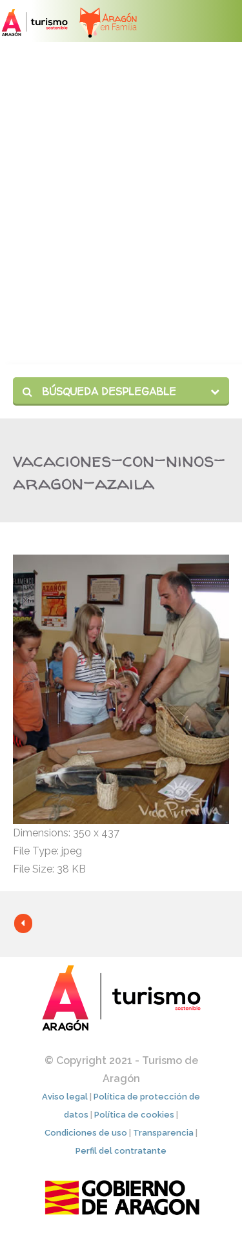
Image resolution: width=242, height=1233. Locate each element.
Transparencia (163, 1133)
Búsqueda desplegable (99, 391)
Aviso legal (65, 1096)
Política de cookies (134, 1115)
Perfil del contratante (121, 1151)
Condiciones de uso (86, 1133)
